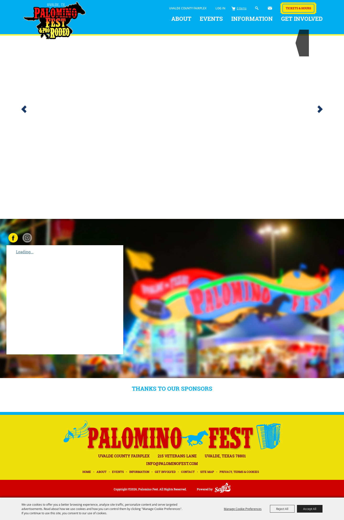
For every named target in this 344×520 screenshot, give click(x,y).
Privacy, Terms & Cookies (239, 472)
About (181, 18)
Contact (188, 472)
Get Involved (302, 18)
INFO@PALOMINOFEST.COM (172, 463)
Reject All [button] (282, 509)
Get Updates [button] (270, 8)
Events (211, 18)
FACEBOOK (13, 238)
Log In (220, 8)
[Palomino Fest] (54, 20)
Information (252, 18)
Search (257, 8)
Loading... (24, 251)
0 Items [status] (242, 8)
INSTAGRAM (27, 238)
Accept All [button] (309, 509)
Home (86, 472)
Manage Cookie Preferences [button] (243, 509)
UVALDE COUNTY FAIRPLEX (187, 8)
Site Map (207, 472)
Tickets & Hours (298, 8)
